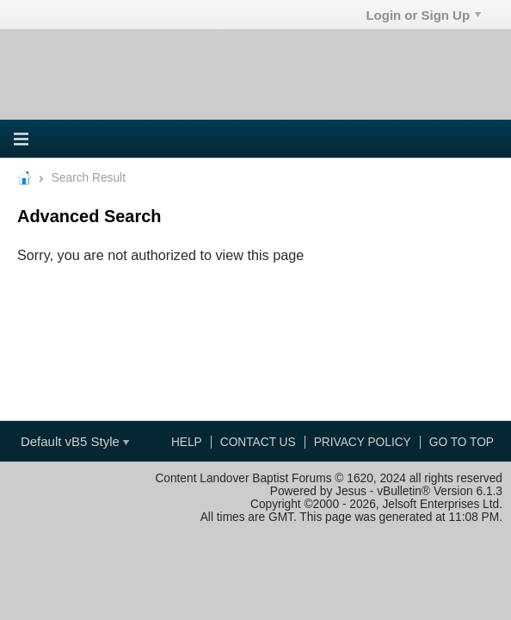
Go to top (461, 442)
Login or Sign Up (423, 15)
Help (186, 442)
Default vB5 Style (75, 441)
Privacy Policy (362, 442)
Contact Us (258, 442)
